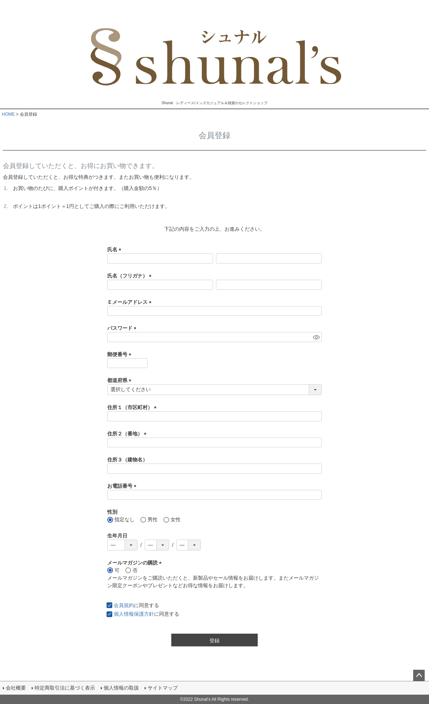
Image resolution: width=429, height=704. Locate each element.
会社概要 (16, 688)
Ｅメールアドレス (130, 302)
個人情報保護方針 (134, 614)
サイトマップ (163, 688)
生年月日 (117, 536)
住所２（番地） (128, 434)
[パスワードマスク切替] (316, 337)
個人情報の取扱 (121, 688)
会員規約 (124, 605)
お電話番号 (123, 486)
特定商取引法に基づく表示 (65, 688)
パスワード (123, 328)
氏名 (115, 249)
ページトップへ (419, 675)
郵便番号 (120, 354)
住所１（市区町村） (133, 407)
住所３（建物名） (127, 459)
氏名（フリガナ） (130, 276)
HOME (8, 114)
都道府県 (120, 380)
